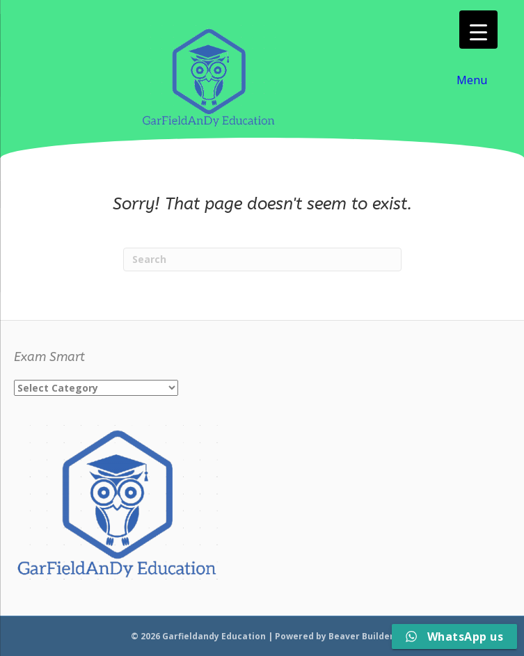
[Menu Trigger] (478, 29)
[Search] (262, 259)
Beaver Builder (361, 636)
